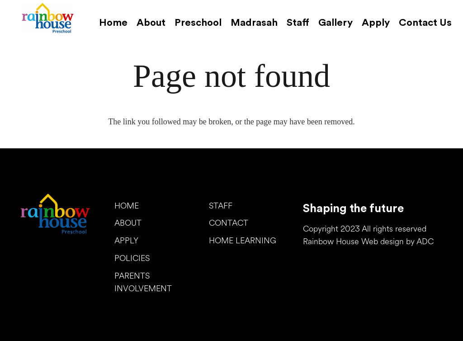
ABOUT (128, 223)
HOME (126, 206)
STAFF (220, 206)
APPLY (126, 241)
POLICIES (132, 259)
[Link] (47, 18)
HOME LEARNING (242, 241)
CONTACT (228, 223)
